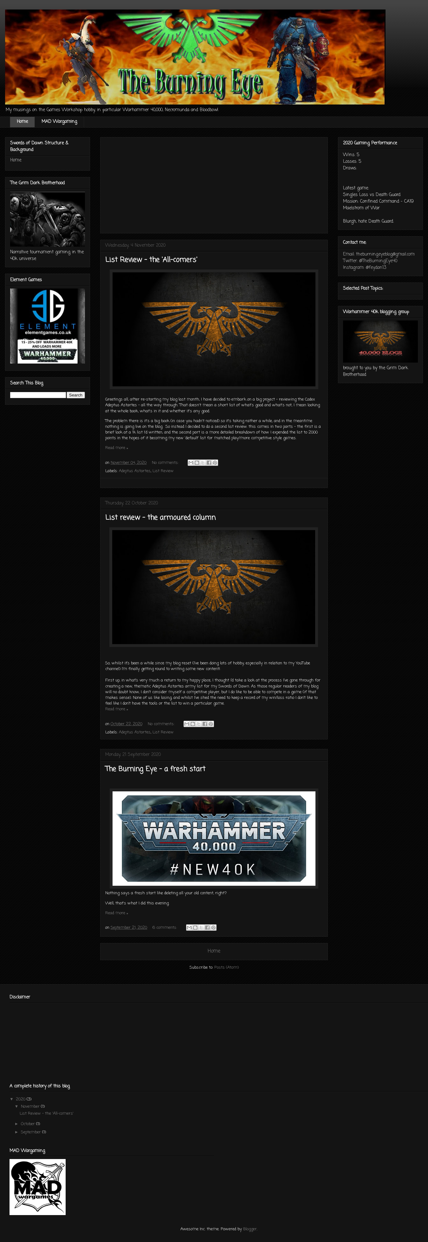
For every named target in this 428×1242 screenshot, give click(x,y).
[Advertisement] (214, 184)
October (28, 1124)
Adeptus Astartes (135, 471)
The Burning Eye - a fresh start (155, 769)
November (31, 1107)
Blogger (250, 1229)
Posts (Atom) (226, 968)
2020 (21, 1099)
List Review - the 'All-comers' (151, 260)
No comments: (166, 463)
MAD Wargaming (59, 121)
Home (22, 121)
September (31, 1132)
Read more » (116, 448)
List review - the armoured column (160, 517)
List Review (163, 471)
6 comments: (165, 928)
